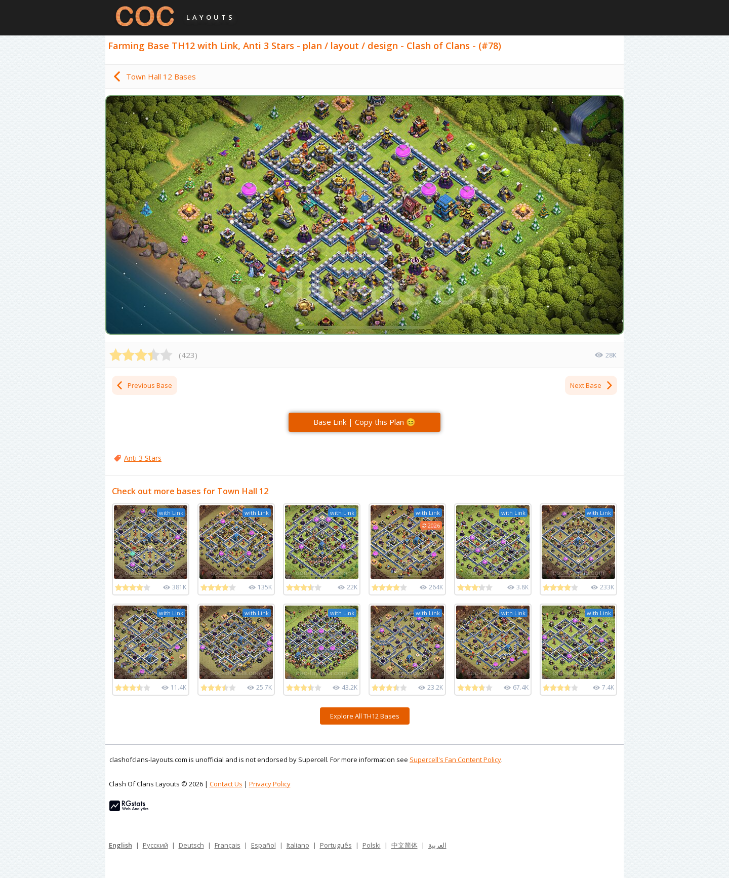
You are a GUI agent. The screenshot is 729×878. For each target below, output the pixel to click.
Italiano (298, 845)
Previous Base (143, 385)
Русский (155, 845)
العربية (437, 845)
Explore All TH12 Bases (364, 716)
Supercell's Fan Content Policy (455, 759)
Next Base (592, 385)
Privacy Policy (270, 783)
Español (263, 845)
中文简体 (404, 845)
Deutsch (191, 845)
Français (227, 845)
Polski (371, 845)
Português (336, 845)
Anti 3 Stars (142, 458)
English (120, 845)
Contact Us (226, 783)
